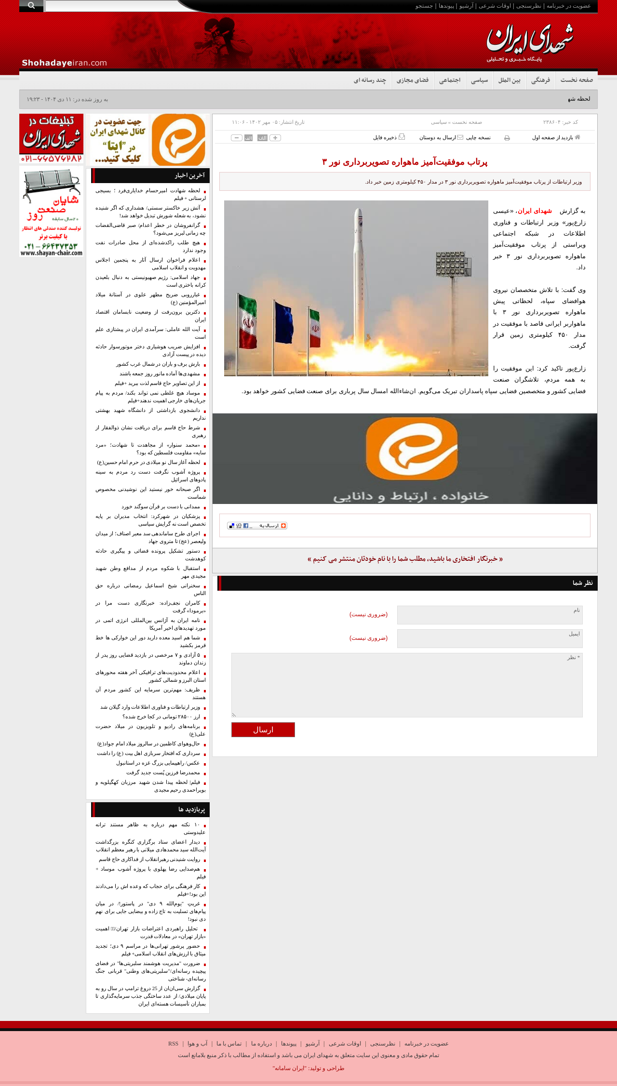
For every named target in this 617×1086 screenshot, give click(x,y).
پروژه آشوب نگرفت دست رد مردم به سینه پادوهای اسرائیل (150, 475)
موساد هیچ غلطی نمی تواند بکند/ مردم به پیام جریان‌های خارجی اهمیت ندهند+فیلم (150, 396)
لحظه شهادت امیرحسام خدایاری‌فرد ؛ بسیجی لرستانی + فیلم (150, 194)
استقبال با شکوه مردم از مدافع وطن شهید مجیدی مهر (150, 572)
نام (577, 610)
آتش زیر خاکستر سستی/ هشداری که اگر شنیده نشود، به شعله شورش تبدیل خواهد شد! (150, 211)
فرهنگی (540, 80)
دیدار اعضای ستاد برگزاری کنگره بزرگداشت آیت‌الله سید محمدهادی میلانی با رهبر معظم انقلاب (150, 845)
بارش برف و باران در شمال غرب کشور (158, 364)
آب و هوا (197, 1043)
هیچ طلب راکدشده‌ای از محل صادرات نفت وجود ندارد (150, 246)
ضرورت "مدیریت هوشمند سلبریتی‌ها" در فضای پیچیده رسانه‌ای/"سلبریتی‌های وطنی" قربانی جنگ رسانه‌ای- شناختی (150, 971)
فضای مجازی (413, 80)
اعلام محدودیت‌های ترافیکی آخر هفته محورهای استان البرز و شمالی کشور (150, 676)
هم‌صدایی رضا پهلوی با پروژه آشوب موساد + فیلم (150, 872)
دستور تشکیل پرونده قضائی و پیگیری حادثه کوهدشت (150, 554)
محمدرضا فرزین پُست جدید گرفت (163, 772)
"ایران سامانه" (289, 1068)
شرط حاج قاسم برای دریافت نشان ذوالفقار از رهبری (150, 431)
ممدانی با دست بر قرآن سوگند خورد (160, 506)
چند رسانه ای (370, 80)
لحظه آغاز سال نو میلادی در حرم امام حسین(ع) (148, 462)
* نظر (573, 657)
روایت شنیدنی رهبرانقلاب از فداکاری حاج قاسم (149, 859)
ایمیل (574, 633)
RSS (173, 1043)
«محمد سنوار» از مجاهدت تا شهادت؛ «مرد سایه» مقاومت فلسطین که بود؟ (150, 448)
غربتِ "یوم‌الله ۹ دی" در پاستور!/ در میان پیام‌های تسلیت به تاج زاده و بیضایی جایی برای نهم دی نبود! (150, 911)
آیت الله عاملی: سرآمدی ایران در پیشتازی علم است (150, 333)
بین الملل (509, 80)
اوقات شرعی (495, 5)
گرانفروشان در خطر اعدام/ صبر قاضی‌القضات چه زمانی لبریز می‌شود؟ (150, 229)
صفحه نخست (577, 80)
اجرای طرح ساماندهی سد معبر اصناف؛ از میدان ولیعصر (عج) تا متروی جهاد (150, 537)
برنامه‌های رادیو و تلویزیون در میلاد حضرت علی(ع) (150, 730)
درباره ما (261, 1043)
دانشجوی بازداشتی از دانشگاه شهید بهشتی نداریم (150, 414)
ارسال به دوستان (441, 137)
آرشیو (466, 5)
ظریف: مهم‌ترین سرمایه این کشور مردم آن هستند (150, 693)
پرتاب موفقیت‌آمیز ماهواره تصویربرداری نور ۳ (404, 162)
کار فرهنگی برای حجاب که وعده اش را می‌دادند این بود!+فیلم (150, 890)
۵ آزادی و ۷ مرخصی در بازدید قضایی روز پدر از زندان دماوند (150, 658)
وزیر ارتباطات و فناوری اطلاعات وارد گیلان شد (150, 707)
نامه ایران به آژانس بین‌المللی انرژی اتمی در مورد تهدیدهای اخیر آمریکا (150, 624)
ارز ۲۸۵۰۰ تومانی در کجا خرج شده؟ (161, 716)
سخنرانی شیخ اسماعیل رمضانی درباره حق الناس (150, 589)
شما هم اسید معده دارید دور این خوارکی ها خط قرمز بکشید (150, 641)
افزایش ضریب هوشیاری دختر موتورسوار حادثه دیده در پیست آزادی (150, 350)
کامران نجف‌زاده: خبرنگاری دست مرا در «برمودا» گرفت (150, 606)
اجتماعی (449, 80)
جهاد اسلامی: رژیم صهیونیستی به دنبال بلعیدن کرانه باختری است (150, 281)
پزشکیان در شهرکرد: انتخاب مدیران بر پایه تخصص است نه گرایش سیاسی (150, 520)
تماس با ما (228, 1043)
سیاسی (479, 80)
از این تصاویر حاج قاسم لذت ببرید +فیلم (157, 383)
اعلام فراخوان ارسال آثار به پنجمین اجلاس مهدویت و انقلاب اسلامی (150, 263)
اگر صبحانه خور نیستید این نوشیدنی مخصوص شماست (150, 493)
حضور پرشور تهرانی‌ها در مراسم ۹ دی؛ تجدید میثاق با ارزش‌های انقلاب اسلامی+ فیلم (150, 949)
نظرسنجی (528, 5)
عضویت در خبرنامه (569, 5)
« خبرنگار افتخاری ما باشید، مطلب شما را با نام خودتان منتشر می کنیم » (405, 559)
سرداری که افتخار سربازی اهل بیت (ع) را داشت (148, 753)
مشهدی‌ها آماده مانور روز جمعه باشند (160, 373)
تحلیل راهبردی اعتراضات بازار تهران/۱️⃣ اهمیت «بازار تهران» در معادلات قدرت (150, 932)
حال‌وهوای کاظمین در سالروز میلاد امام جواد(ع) (148, 743)
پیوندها (446, 5)
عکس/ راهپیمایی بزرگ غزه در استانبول (158, 763)
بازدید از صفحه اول (556, 137)
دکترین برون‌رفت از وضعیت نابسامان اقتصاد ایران (150, 315)
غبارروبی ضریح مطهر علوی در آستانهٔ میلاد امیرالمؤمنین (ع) (150, 298)
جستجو (424, 5)
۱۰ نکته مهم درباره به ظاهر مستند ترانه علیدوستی (150, 828)
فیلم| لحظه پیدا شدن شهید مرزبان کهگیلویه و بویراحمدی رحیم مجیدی (150, 786)
